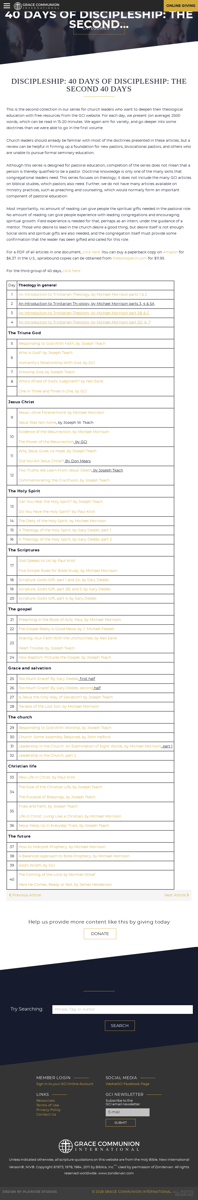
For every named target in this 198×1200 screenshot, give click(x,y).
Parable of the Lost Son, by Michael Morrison (59, 706)
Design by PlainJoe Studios (30, 1191)
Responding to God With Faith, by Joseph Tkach (62, 343)
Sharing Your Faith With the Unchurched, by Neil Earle (68, 638)
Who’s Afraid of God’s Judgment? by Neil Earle (61, 381)
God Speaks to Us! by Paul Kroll (47, 561)
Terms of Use (47, 1105)
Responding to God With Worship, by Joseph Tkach (65, 728)
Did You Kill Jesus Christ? (41, 461)
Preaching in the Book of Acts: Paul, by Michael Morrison (70, 620)
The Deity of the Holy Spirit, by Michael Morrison (62, 521)
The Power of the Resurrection (46, 442)
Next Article (176, 895)
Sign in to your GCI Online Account (64, 1084)
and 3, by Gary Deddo (91, 589)
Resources (45, 1100)
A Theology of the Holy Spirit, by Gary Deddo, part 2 (65, 539)
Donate (100, 934)
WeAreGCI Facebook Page (128, 1084)
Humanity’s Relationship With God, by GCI (57, 363)
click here (91, 252)
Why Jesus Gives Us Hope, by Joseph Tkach (57, 451)
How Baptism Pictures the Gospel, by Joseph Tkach (65, 657)
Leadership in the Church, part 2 (47, 755)
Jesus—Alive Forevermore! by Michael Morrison (61, 413)
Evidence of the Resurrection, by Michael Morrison (64, 432)
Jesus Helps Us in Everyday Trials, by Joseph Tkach (64, 826)
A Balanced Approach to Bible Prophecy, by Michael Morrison (74, 856)
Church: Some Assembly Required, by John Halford (64, 737)
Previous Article (25, 895)
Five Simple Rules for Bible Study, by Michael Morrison (68, 571)
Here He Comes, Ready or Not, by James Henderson (65, 885)
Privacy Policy (48, 1110)
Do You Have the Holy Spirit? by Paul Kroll (57, 512)
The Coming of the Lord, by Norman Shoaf (57, 875)
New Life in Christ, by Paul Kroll (47, 777)
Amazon (170, 252)
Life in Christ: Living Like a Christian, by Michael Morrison (70, 816)
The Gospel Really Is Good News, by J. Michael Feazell (66, 629)
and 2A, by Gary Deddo (88, 580)
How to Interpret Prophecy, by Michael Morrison (62, 847)
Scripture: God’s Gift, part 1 (43, 580)
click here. (72, 271)
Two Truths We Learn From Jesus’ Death (55, 470)
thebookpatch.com (130, 258)
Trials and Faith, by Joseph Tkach (48, 806)
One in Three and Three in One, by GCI (53, 391)
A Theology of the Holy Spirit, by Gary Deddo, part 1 (65, 530)
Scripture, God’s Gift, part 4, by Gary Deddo (57, 598)
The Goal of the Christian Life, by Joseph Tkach (60, 787)
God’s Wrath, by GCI (37, 865)
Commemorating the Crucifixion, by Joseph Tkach (64, 480)
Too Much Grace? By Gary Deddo (48, 679)
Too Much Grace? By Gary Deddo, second (56, 688)
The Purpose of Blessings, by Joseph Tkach (57, 797)
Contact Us (46, 1114)
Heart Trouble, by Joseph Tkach (47, 648)
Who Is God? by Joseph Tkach (45, 353)
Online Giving (180, 6)
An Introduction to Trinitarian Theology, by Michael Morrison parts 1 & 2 (83, 294)
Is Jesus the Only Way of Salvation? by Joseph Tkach (66, 697)
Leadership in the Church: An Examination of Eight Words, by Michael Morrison (90, 746)
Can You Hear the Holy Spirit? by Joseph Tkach (61, 502)
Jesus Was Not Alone (37, 423)
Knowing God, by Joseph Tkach (47, 372)
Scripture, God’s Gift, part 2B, (45, 589)
